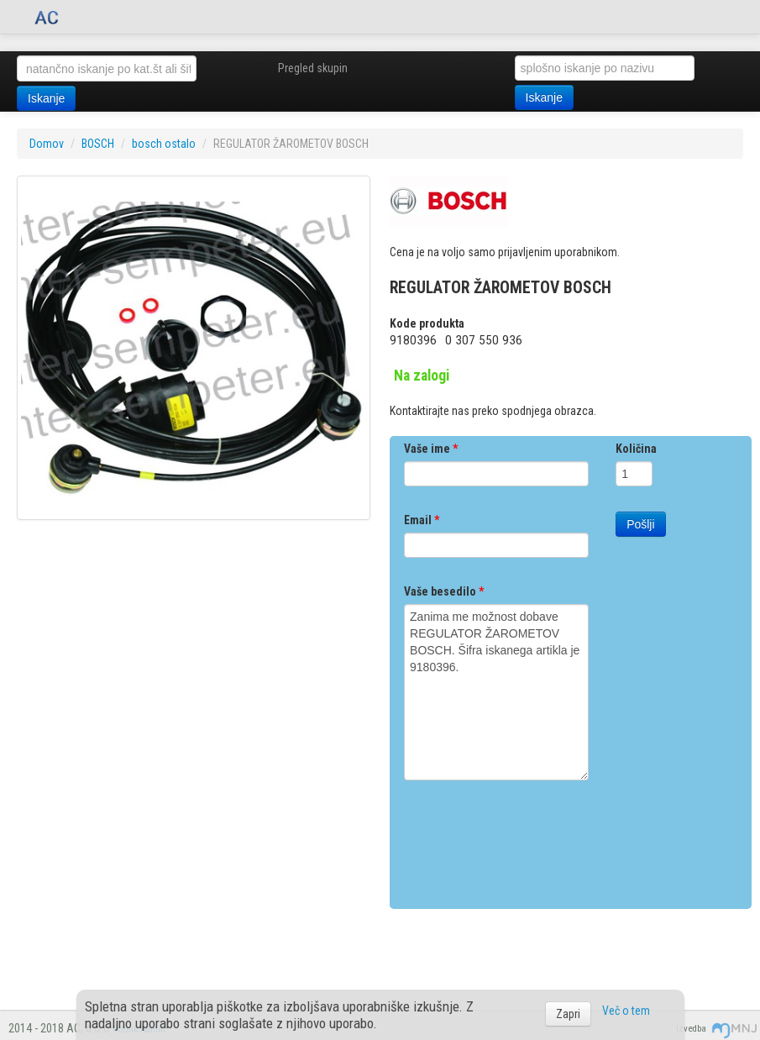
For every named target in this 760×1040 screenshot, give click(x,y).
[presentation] (531, 838)
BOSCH (97, 143)
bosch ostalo (164, 143)
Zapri (568, 1014)
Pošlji (640, 524)
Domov (46, 143)
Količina (636, 448)
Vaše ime (431, 448)
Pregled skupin (313, 68)
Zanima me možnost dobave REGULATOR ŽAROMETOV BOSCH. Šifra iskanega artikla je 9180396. (496, 692)
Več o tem (626, 1010)
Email (421, 520)
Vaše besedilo (444, 591)
